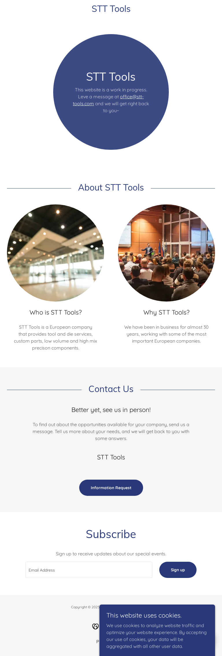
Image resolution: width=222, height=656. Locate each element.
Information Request (111, 487)
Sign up (178, 569)
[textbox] (88, 570)
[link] (111, 10)
